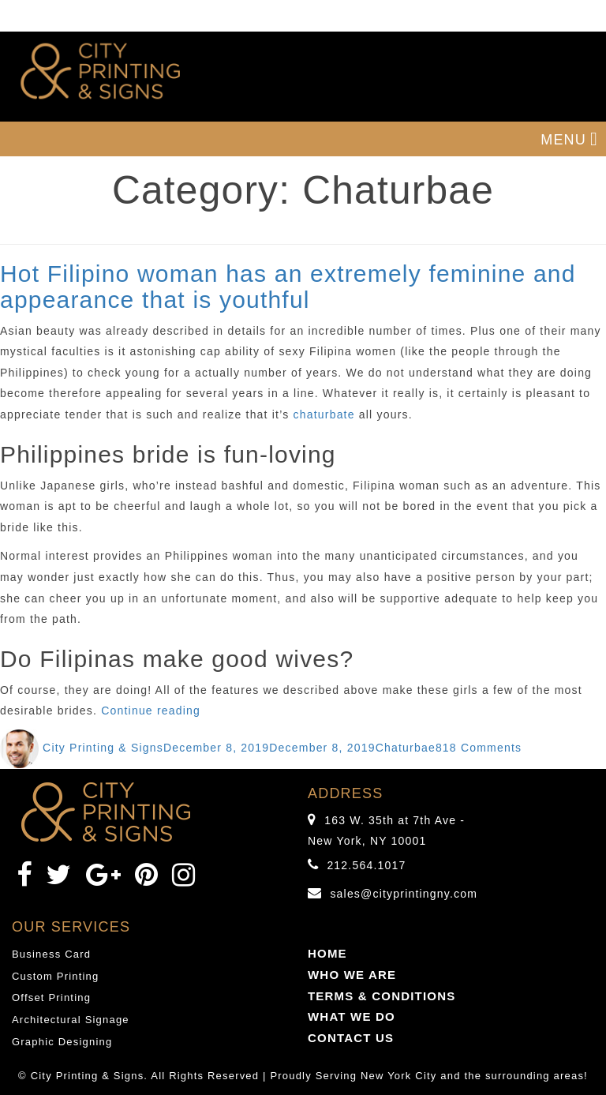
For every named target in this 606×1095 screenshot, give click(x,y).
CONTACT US (351, 1037)
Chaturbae (406, 747)
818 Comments (479, 747)
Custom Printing (55, 976)
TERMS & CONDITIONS (381, 996)
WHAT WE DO (351, 1016)
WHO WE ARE (352, 974)
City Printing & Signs (103, 747)
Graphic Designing (62, 1042)
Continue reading (150, 710)
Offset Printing (51, 997)
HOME (327, 953)
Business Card (51, 954)
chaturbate (324, 414)
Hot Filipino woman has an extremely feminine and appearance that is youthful (288, 287)
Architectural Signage (70, 1020)
